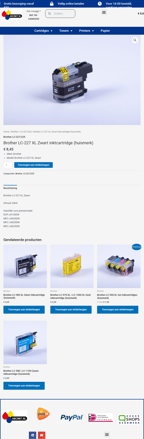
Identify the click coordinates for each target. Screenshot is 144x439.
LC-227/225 (25, 131)
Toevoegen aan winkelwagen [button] (24, 309)
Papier (105, 30)
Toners (65, 30)
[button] (104, 12)
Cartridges (43, 30)
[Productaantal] (7, 165)
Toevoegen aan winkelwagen (33, 165)
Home (6, 131)
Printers (86, 30)
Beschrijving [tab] (10, 188)
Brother (14, 131)
